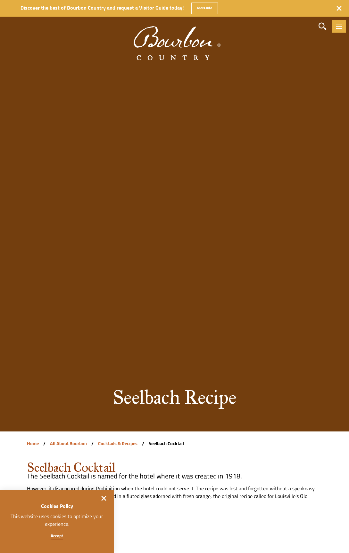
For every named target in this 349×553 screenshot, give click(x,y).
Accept (57, 536)
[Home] (175, 34)
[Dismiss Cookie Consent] (104, 498)
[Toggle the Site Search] (322, 26)
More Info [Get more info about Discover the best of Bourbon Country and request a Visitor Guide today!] (204, 8)
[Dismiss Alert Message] (339, 8)
